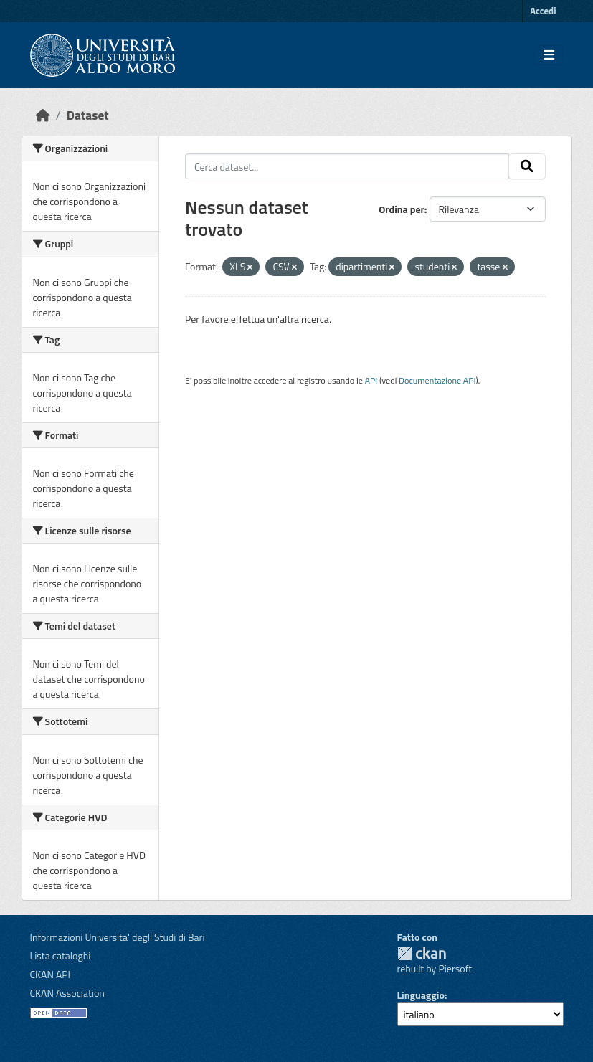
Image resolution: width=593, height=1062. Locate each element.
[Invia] (527, 166)
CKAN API (50, 974)
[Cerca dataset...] (347, 166)
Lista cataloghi (60, 955)
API (371, 380)
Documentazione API (437, 380)
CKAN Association (67, 992)
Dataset (88, 115)
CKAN (421, 953)
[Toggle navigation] (549, 55)
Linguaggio (421, 994)
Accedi (543, 11)
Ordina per (401, 209)
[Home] (43, 115)
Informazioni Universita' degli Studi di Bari (117, 936)
